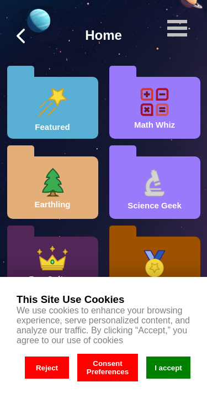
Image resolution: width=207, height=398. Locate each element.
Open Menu (177, 28)
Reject (47, 368)
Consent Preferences (108, 367)
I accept (168, 368)
